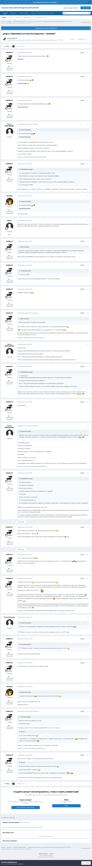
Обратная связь (43, 853)
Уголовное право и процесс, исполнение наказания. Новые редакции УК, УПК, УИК (39, 40)
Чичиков (9, 196)
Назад (7, 46)
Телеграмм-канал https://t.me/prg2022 (45, 2)
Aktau (9, 220)
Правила (17, 17)
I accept (86, 863)
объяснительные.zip (23, 83)
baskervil (14, 38)
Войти (66, 805)
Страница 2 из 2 (21, 46)
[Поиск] (70, 13)
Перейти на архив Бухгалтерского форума (42, 13)
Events (10, 17)
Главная (5, 14)
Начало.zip (20, 59)
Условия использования (17, 864)
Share (72, 39)
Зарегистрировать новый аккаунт (26, 807)
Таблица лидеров (23, 13)
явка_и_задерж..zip (22, 107)
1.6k (9, 66)
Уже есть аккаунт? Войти (71, 8)
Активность (13, 13)
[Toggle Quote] (19, 129)
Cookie (51, 853)
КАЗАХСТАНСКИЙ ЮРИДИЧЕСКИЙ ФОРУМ (20, 8)
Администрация (27, 17)
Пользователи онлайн (40, 17)
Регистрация (85, 7)
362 (9, 234)
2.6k (9, 210)
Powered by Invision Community (46, 857)
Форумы (3, 17)
